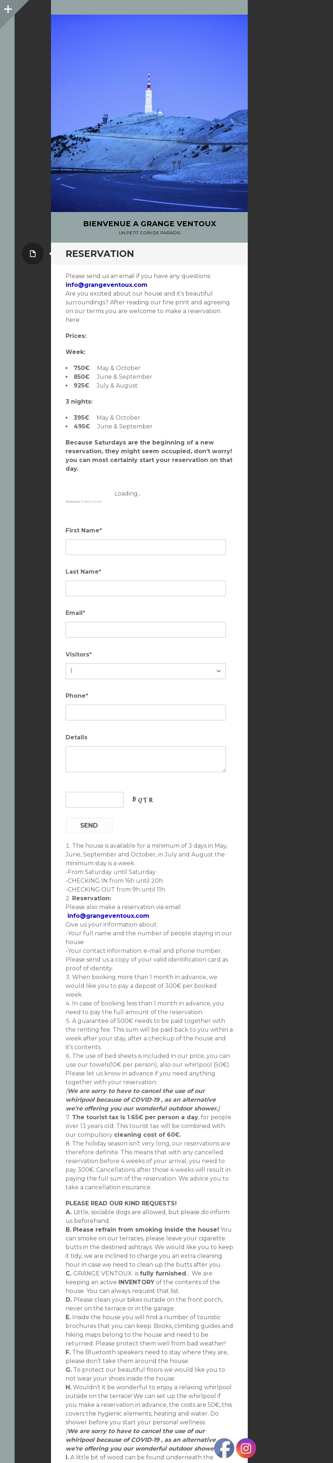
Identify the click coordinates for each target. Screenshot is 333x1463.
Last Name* (83, 571)
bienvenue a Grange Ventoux (149, 223)
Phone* (77, 695)
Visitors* (79, 654)
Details (76, 737)
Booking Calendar (91, 501)
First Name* (84, 530)
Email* (75, 612)
